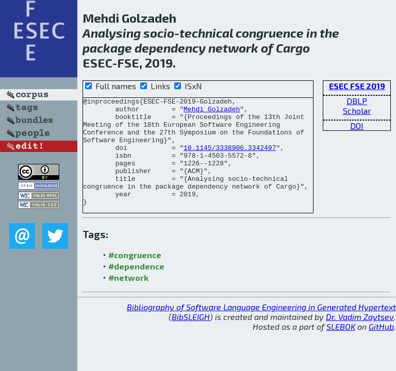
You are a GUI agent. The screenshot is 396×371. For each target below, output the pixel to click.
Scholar (357, 110)
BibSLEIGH (191, 338)
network (233, 47)
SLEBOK (340, 348)
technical (206, 32)
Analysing (111, 32)
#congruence (134, 276)
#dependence (136, 288)
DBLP (356, 101)
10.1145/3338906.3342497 (230, 158)
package (107, 47)
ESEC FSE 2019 (357, 86)
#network (128, 299)
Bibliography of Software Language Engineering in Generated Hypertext (261, 328)
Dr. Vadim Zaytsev (360, 338)
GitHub (381, 348)
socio (158, 32)
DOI (357, 125)
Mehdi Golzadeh (212, 111)
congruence (270, 32)
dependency (170, 47)
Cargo (293, 47)
